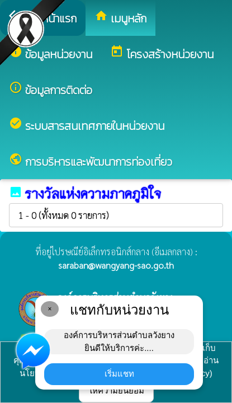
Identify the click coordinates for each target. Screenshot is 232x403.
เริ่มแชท (119, 373)
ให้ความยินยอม (116, 390)
